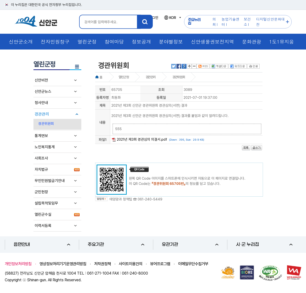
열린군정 (124, 77)
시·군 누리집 (264, 244)
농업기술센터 (231, 22)
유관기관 (190, 244)
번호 (102, 90)
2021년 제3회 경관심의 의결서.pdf (142, 139)
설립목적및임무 (46, 203)
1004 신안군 (35, 22)
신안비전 (41, 80)
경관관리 (42, 114)
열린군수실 (43, 214)
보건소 (247, 22)
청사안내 (41, 102)
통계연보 (41, 135)
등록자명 (102, 97)
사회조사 (41, 158)
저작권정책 (102, 263)
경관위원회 (46, 124)
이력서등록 (43, 225)
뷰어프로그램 (160, 263)
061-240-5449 (150, 199)
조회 (161, 90)
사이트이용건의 (130, 263)
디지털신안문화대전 (270, 22)
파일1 (103, 140)
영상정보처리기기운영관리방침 (62, 263)
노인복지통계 (45, 147)
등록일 (161, 97)
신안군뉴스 (43, 91)
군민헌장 (41, 192)
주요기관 (116, 244)
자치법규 (41, 169)
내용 (102, 122)
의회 (214, 22)
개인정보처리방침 (18, 263)
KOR (172, 18)
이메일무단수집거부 (193, 263)
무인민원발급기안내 (50, 180)
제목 (102, 105)
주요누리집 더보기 (287, 22)
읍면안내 (42, 244)
